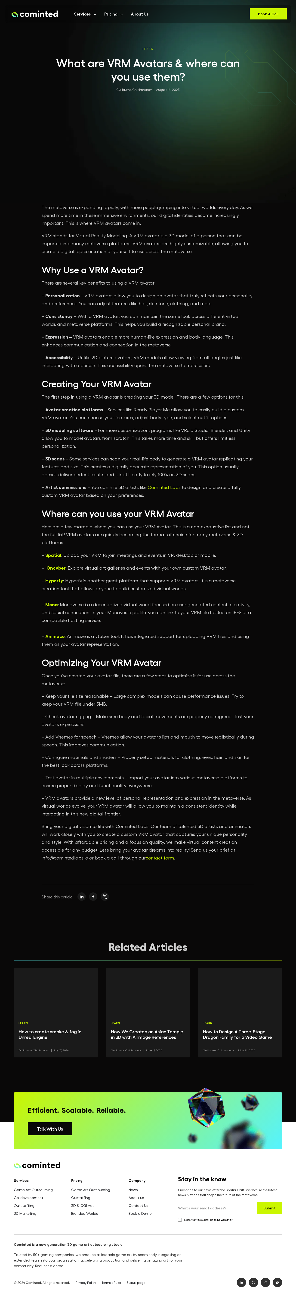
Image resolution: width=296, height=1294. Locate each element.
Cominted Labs (164, 487)
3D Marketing (25, 1213)
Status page (135, 1282)
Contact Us (138, 1205)
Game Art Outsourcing (33, 1189)
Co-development (28, 1197)
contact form (160, 857)
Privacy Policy (85, 1282)
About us (136, 1197)
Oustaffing (80, 1197)
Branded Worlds (84, 1213)
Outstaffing (24, 1205)
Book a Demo (140, 1213)
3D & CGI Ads (82, 1205)
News (133, 1189)
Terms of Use (111, 1282)
